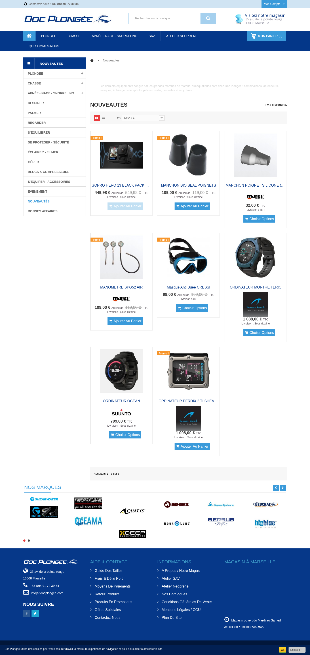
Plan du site (172, 617)
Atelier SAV (171, 578)
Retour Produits (107, 594)
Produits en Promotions (113, 602)
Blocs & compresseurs (49, 172)
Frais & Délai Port (109, 578)
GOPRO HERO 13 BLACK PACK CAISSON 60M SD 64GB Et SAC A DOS (122, 185)
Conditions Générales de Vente (187, 602)
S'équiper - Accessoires (49, 181)
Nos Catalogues (174, 594)
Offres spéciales (108, 610)
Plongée (35, 73)
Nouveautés (39, 201)
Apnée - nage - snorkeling (51, 93)
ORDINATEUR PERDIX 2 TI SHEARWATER (188, 401)
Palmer (34, 113)
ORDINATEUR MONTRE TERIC (255, 287)
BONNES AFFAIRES (43, 211)
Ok (282, 649)
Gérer (33, 162)
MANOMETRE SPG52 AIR (121, 287)
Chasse (34, 83)
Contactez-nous (107, 617)
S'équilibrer (39, 132)
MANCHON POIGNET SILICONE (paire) (255, 185)
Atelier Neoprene (175, 586)
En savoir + (297, 649)
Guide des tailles (108, 571)
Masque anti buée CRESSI (188, 287)
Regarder (37, 122)
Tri (119, 118)
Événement (37, 191)
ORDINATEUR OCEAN (121, 401)
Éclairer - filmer (43, 152)
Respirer (36, 103)
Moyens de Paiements (113, 586)
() (269, 36)
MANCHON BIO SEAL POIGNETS (188, 185)
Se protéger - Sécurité (48, 142)
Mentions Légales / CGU (181, 610)
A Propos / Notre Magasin (182, 571)
